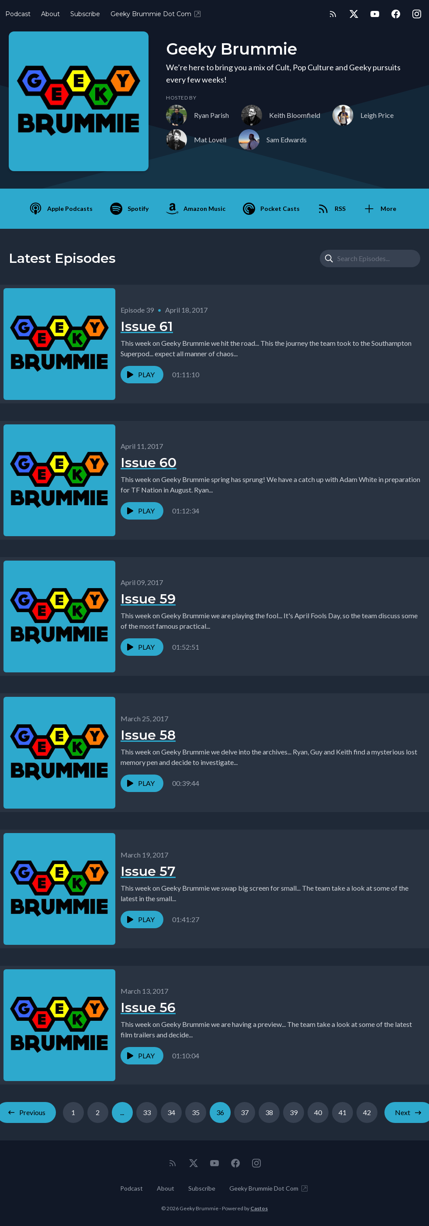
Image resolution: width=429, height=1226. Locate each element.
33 (147, 1112)
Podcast (18, 14)
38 (269, 1112)
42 (367, 1112)
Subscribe (85, 14)
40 (318, 1112)
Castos (259, 1208)
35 (196, 1112)
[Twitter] (354, 14)
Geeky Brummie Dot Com (156, 14)
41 (342, 1112)
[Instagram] (417, 14)
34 (171, 1112)
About (50, 14)
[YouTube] (375, 14)
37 (245, 1112)
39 (294, 1112)
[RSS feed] (333, 14)
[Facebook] (396, 14)
